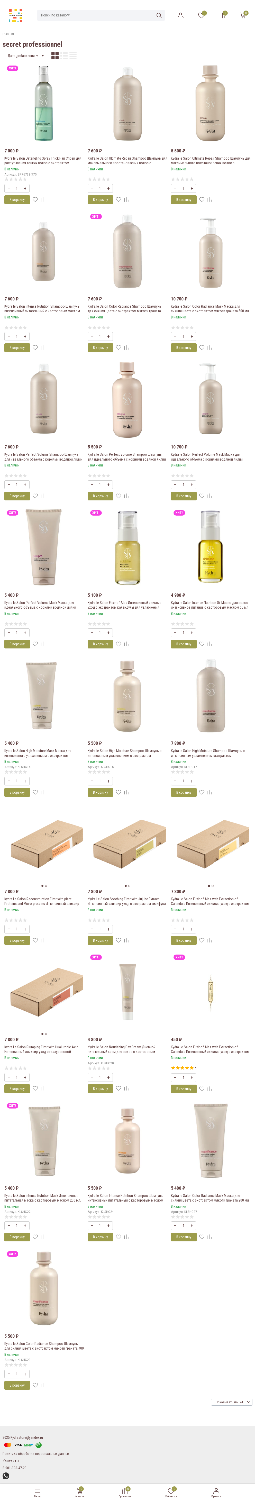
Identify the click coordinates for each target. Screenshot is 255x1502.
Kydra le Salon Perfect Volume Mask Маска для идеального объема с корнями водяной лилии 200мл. (40, 607)
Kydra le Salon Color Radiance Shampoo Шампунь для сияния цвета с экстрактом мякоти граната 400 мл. (44, 1348)
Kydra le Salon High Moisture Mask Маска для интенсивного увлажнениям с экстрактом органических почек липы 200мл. (37, 755)
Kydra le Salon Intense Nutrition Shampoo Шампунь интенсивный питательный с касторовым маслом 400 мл (125, 1200)
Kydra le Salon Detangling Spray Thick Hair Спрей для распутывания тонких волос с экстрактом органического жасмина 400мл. (42, 163)
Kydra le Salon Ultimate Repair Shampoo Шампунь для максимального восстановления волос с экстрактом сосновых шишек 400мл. (211, 163)
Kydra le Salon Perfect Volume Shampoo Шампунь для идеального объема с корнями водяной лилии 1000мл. (43, 459)
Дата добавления (23, 56)
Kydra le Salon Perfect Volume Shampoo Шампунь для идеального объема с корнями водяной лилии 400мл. (127, 459)
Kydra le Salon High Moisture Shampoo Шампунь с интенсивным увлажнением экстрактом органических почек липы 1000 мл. (208, 755)
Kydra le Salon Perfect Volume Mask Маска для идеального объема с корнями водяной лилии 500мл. (207, 459)
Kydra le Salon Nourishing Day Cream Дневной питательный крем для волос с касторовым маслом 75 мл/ (122, 1051)
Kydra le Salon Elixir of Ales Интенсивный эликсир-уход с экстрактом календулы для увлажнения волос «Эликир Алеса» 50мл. (125, 607)
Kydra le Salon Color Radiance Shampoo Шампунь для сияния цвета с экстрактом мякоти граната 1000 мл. (124, 311)
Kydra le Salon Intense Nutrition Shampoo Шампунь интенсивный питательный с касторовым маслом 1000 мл (42, 311)
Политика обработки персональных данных (36, 1454)
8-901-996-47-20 (14, 1468)
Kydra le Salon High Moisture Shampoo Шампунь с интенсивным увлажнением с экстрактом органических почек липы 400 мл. (124, 755)
